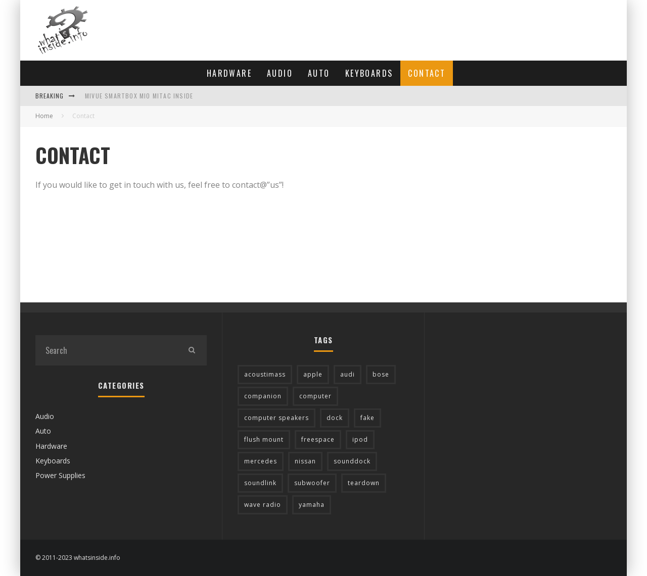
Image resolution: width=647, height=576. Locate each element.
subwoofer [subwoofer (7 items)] (312, 483)
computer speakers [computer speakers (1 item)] (276, 417)
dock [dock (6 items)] (335, 417)
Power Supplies (60, 475)
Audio (280, 73)
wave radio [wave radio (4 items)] (262, 504)
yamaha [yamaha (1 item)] (312, 504)
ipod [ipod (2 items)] (360, 439)
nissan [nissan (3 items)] (305, 461)
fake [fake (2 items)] (367, 417)
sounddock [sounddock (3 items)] (352, 461)
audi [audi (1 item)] (347, 374)
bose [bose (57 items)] (381, 374)
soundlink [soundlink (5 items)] (260, 483)
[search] (191, 350)
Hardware (229, 73)
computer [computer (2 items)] (315, 396)
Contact (426, 73)
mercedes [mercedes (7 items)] (260, 461)
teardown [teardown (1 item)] (364, 483)
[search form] (105, 350)
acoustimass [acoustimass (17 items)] (265, 374)
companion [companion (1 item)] (263, 396)
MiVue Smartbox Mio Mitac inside (139, 95)
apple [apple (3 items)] (312, 374)
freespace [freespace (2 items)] (318, 439)
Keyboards (369, 73)
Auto (319, 73)
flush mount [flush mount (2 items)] (264, 439)
